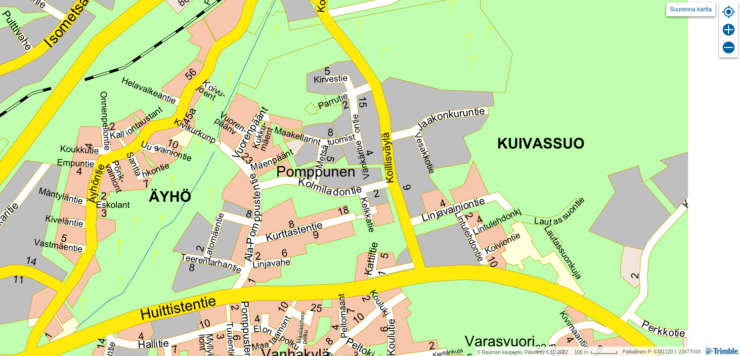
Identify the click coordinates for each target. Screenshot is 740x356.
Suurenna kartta (691, 9)
